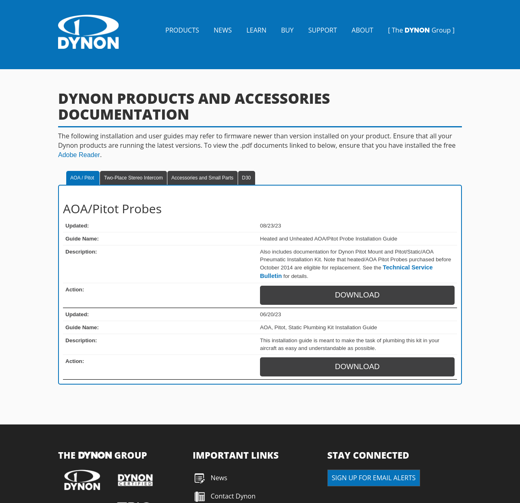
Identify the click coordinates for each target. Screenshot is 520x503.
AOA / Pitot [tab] (82, 178)
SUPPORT (322, 30)
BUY (287, 30)
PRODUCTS (182, 30)
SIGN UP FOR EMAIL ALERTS (374, 477)
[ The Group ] (421, 30)
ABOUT (362, 30)
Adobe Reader (79, 154)
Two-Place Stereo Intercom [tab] (133, 178)
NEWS (223, 30)
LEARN (256, 30)
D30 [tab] (246, 178)
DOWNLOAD (357, 295)
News (218, 477)
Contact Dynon (232, 496)
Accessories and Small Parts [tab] (202, 178)
